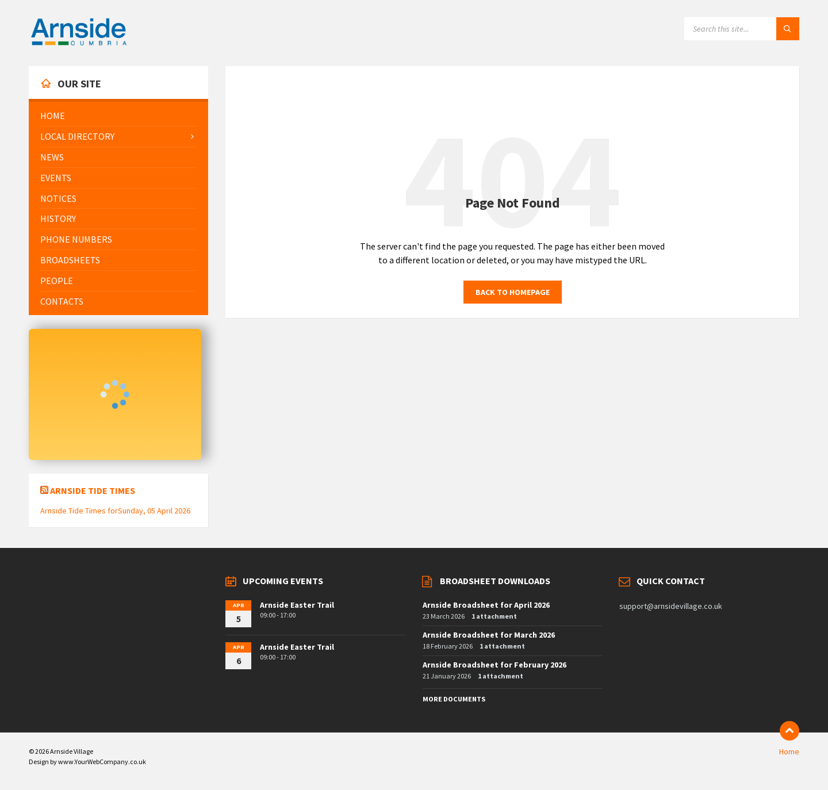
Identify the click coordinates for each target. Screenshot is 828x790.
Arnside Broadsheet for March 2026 (489, 635)
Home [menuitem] (789, 751)
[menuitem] (118, 116)
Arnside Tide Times (92, 490)
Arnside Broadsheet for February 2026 (494, 664)
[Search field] (741, 28)
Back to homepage (513, 292)
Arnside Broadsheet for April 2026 (486, 605)
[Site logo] (79, 43)
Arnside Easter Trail (297, 605)
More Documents (454, 699)
